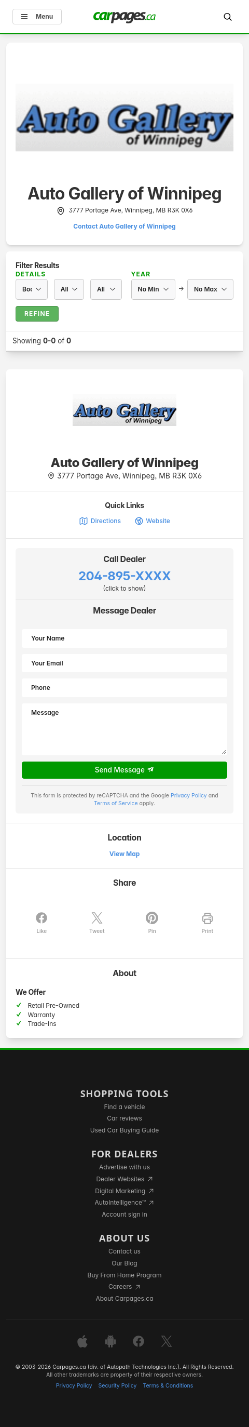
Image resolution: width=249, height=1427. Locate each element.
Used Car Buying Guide (124, 1130)
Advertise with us (124, 1167)
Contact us (124, 1251)
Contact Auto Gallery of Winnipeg (124, 226)
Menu (37, 16)
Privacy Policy (189, 795)
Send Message (125, 770)
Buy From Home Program (125, 1275)
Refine (37, 313)
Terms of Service (116, 803)
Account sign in (124, 1214)
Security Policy (118, 1385)
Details (31, 274)
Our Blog (124, 1263)
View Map (124, 854)
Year (141, 274)
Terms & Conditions (168, 1385)
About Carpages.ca (124, 1298)
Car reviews (124, 1118)
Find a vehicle (124, 1107)
